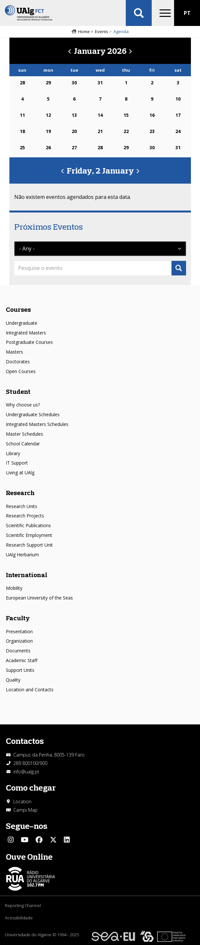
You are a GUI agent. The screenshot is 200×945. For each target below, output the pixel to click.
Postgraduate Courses (29, 342)
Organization (19, 641)
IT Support (17, 463)
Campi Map (25, 810)
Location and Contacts (29, 689)
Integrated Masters (26, 333)
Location (22, 801)
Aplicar (139, 13)
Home (84, 31)
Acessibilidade (19, 918)
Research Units (21, 506)
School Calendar (23, 444)
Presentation (19, 631)
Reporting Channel (23, 905)
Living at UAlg (20, 472)
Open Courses (21, 371)
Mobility (14, 588)
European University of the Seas (39, 598)
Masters (14, 352)
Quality (13, 680)
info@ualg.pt (26, 772)
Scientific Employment (29, 535)
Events (101, 31)
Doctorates (18, 361)
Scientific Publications (28, 525)
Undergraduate (21, 323)
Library (13, 453)
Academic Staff (21, 660)
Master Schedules (24, 434)
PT (187, 13)
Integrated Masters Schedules (37, 424)
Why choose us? (23, 405)
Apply (178, 268)
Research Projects (25, 516)
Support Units (20, 670)
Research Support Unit (29, 545)
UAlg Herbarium (22, 554)
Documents (18, 651)
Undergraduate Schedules (33, 414)
